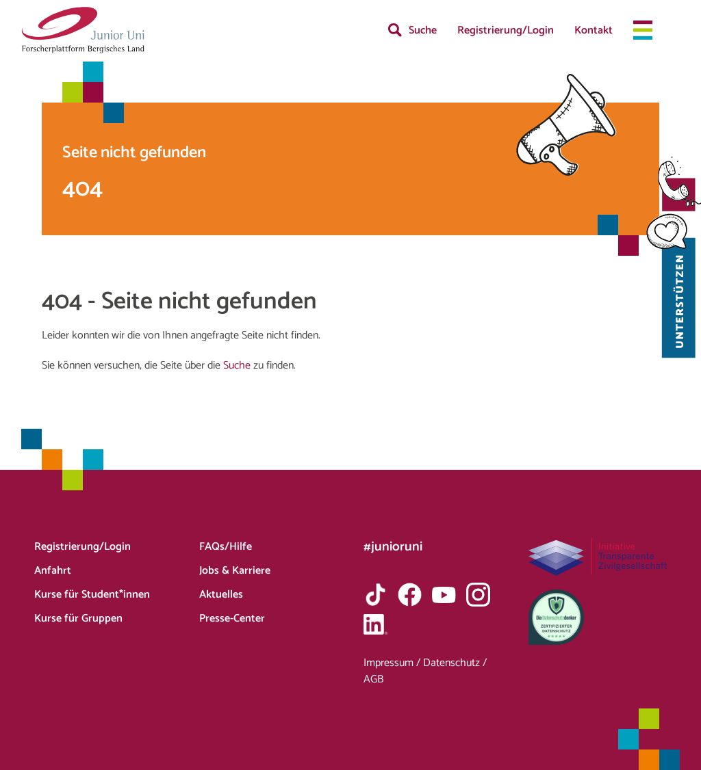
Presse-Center (232, 618)
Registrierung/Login (505, 30)
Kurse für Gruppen (78, 618)
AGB (373, 679)
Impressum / (393, 663)
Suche (423, 30)
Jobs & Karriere (234, 570)
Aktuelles (221, 594)
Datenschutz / (455, 663)
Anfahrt (52, 570)
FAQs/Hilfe (225, 546)
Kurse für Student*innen (92, 594)
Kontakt (593, 30)
